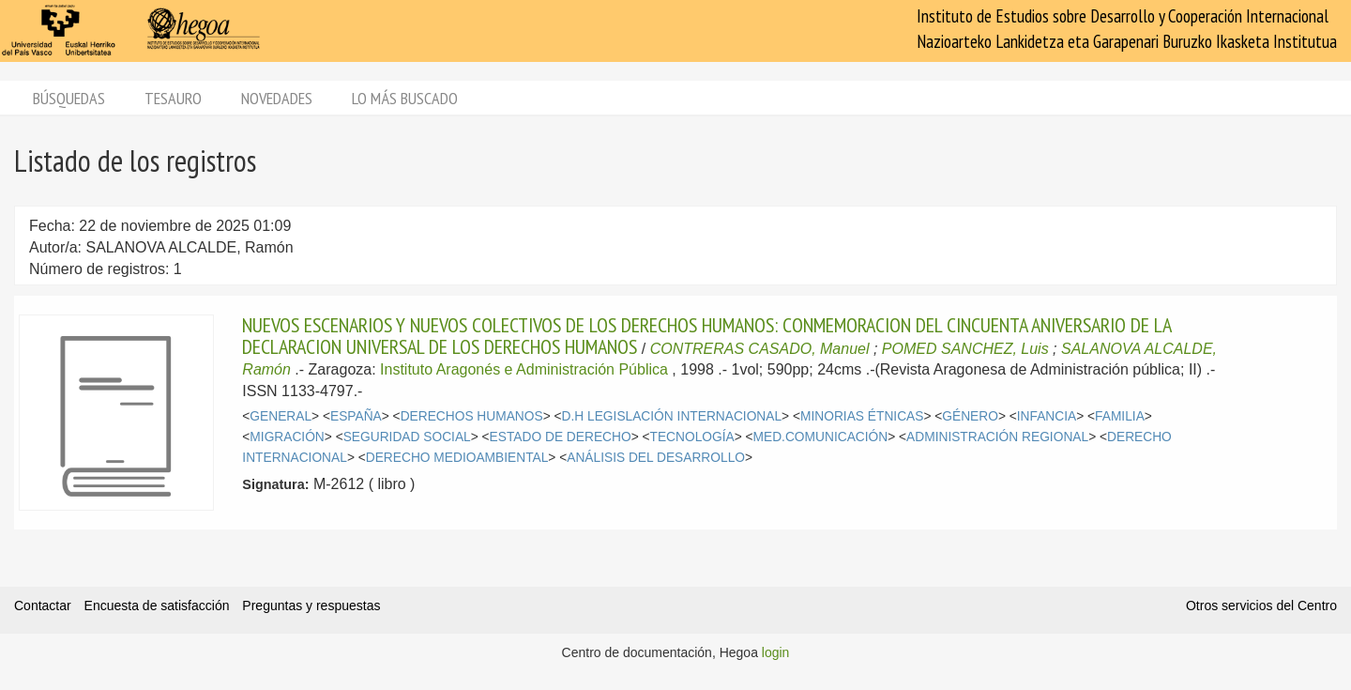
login (776, 652)
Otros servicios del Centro (1261, 605)
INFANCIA (1046, 416)
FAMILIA (1120, 416)
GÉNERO (970, 416)
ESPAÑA (356, 416)
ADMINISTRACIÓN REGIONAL (997, 437)
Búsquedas (69, 98)
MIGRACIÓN (287, 437)
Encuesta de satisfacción (157, 605)
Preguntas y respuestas (311, 605)
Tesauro (173, 98)
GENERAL (280, 416)
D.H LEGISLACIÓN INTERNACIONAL (672, 416)
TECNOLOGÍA (692, 437)
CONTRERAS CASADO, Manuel (760, 349)
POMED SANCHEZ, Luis (965, 349)
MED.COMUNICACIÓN (820, 437)
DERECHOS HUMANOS (472, 416)
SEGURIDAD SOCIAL (407, 437)
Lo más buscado (405, 98)
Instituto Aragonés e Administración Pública (524, 369)
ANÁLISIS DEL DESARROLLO (656, 458)
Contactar (42, 605)
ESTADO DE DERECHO (560, 437)
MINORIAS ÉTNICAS (861, 416)
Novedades (276, 98)
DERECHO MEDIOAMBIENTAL (457, 458)
